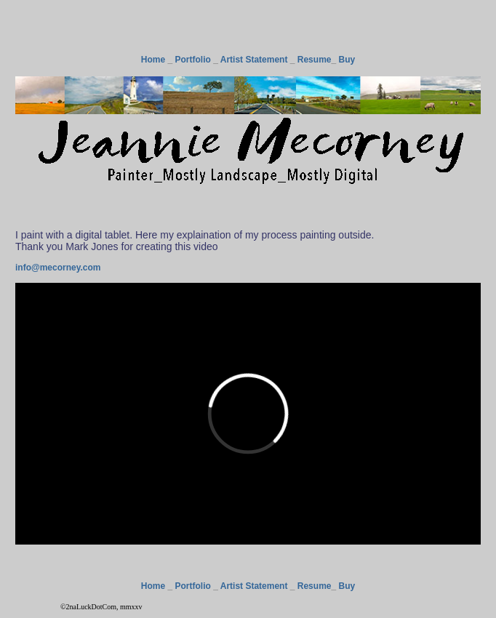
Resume (314, 60)
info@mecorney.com (58, 267)
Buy (346, 60)
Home (153, 60)
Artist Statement (254, 60)
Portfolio (193, 60)
